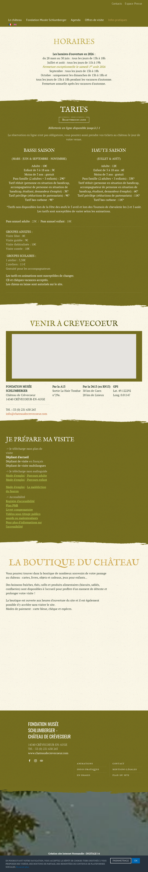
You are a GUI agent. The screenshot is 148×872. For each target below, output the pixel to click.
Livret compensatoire (19, 480)
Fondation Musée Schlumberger (46, 20)
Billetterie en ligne (74, 120)
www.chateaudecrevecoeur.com (48, 753)
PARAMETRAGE (121, 860)
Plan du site (120, 775)
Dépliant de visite (17, 432)
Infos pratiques (117, 20)
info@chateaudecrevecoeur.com (26, 414)
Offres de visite (94, 20)
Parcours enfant (37, 450)
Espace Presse (133, 3)
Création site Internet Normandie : (66, 853)
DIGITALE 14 (93, 853)
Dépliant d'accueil (17, 427)
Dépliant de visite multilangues (26, 436)
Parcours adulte (37, 446)
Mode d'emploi (15, 450)
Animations (85, 763)
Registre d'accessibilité (20, 472)
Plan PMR (12, 476)
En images (83, 775)
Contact (118, 763)
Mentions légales (124, 769)
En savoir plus (22, 866)
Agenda (76, 20)
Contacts (117, 3)
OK (135, 860)
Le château (15, 20)
